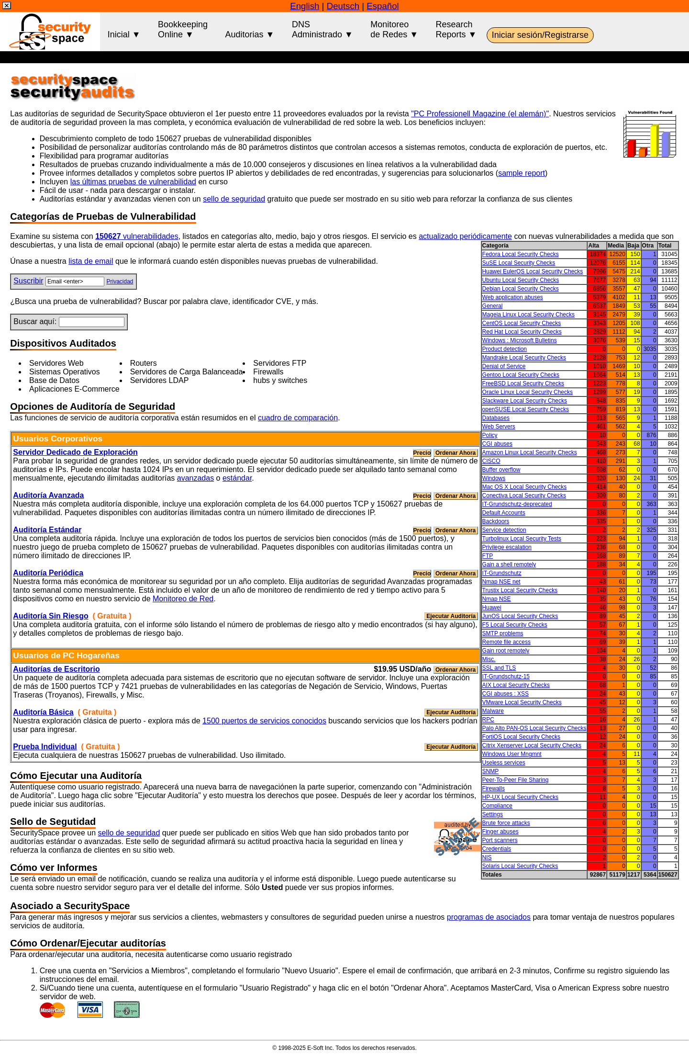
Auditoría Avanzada (48, 495)
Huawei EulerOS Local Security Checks (532, 271)
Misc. (489, 659)
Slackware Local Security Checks (524, 400)
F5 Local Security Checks (514, 624)
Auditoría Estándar (47, 530)
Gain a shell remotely (509, 564)
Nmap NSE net (501, 581)
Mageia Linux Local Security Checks (528, 314)
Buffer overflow (501, 469)
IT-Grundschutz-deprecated (517, 504)
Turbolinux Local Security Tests (521, 538)
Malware (493, 711)
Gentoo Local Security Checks (520, 375)
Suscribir (28, 281)
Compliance (497, 805)
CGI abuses (497, 443)
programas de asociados (489, 917)
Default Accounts (503, 512)
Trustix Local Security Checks (520, 590)
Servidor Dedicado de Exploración (75, 452)
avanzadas (195, 478)
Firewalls (493, 788)
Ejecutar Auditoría (451, 616)
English (304, 6)
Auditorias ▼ (250, 29)
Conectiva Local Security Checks (524, 495)
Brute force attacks (506, 823)
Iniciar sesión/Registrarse (540, 35)
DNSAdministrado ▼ (322, 29)
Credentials (496, 848)
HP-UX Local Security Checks (520, 797)
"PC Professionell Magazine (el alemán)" (480, 114)
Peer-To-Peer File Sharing (515, 780)
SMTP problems (502, 633)
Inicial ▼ (124, 29)
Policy (490, 435)
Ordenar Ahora (456, 453)
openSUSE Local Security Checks (525, 409)
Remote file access (506, 642)
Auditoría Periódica (48, 573)
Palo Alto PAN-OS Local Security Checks (534, 728)
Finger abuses (500, 831)
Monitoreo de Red (183, 599)
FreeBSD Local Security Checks (523, 383)
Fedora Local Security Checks (520, 254)
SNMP (490, 771)
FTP (487, 555)
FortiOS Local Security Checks (521, 736)
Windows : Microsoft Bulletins (519, 340)
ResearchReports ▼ (456, 29)
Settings (492, 814)
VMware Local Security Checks (522, 702)
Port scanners (500, 840)
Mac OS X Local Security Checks (524, 487)
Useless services (503, 762)
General (492, 306)
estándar (237, 478)
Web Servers (498, 426)
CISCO (491, 461)
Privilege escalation (507, 547)
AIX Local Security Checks (516, 685)
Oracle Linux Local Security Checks (527, 392)
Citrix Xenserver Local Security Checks (531, 745)
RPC (488, 719)
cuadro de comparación (298, 418)
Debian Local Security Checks (520, 288)
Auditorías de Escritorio (56, 669)
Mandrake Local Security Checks (524, 357)
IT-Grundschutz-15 (506, 676)
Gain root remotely (506, 650)
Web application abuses (512, 297)
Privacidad (119, 281)
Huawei (491, 607)
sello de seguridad (234, 199)
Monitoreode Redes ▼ (394, 29)
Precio (422, 453)
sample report (521, 173)
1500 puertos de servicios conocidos (264, 721)
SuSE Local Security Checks (519, 262)
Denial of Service (504, 366)
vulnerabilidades (136, 236)
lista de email (90, 261)
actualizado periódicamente (465, 236)
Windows (494, 478)
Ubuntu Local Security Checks (520, 280)
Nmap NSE (496, 599)
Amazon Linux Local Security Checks (529, 452)
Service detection (504, 530)
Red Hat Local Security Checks (522, 331)
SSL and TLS (499, 668)
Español (383, 6)
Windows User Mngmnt (512, 754)
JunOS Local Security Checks (520, 616)
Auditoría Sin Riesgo (50, 616)
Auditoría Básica (43, 712)
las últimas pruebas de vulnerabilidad (133, 182)
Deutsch (343, 6)
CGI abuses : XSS (505, 693)
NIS (487, 857)
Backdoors (496, 521)
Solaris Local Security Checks (520, 866)
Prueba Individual (45, 747)
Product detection (504, 349)
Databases (496, 418)
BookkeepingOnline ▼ (183, 29)
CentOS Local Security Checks (521, 323)
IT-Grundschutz (502, 573)
